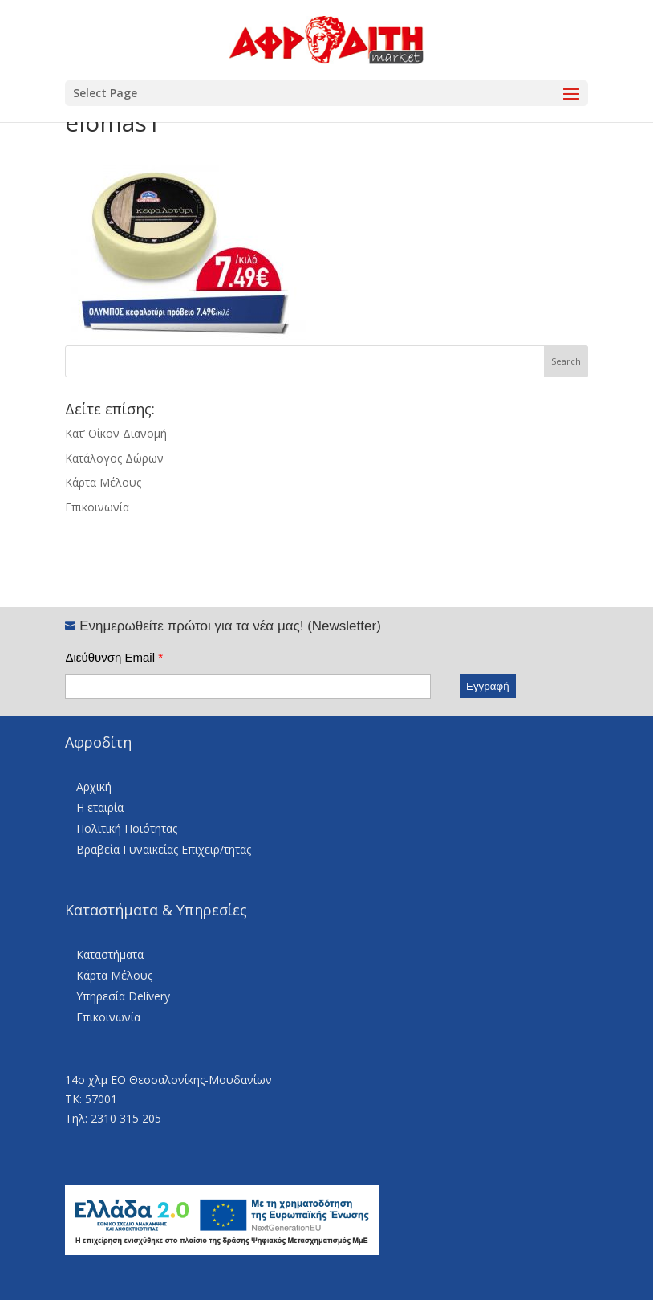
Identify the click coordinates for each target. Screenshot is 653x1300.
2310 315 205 (126, 1118)
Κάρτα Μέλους (103, 482)
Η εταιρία (100, 807)
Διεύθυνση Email (114, 657)
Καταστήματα (110, 954)
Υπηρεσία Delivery (123, 996)
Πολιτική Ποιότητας (126, 828)
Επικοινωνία (97, 507)
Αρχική (94, 786)
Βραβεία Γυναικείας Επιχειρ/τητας (163, 849)
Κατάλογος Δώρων (114, 458)
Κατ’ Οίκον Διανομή (116, 433)
